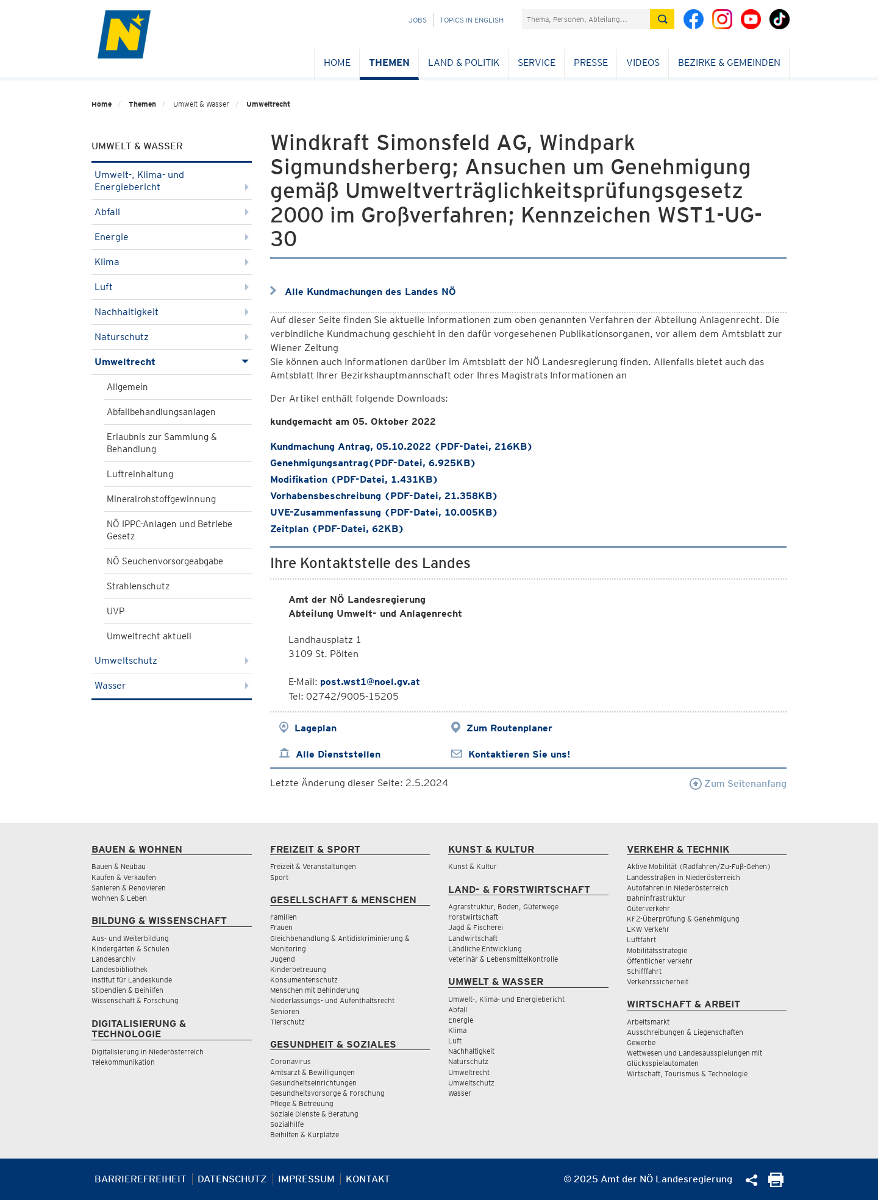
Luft (172, 287)
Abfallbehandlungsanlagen (161, 412)
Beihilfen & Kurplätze (304, 1134)
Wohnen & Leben (119, 898)
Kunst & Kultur (472, 866)
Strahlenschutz (138, 586)
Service (536, 62)
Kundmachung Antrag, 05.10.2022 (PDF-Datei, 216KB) (401, 446)
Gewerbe (641, 1042)
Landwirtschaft (473, 938)
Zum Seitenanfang (738, 783)
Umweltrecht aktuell (149, 636)
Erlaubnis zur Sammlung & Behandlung (162, 443)
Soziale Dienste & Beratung (314, 1113)
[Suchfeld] (586, 19)
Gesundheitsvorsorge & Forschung (327, 1093)
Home (337, 62)
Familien (283, 916)
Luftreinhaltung (140, 474)
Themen (389, 62)
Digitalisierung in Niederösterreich (147, 1051)
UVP (115, 611)
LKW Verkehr (648, 929)
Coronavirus (290, 1061)
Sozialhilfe (287, 1124)
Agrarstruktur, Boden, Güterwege (503, 906)
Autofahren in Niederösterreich (678, 887)
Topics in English (472, 19)
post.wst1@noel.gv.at (370, 681)
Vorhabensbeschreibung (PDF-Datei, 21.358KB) (384, 496)
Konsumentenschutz (304, 979)
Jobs (418, 19)
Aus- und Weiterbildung (130, 938)
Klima (172, 262)
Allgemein (127, 387)
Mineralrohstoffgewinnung (161, 499)
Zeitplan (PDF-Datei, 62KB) (337, 528)
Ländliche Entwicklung (485, 948)
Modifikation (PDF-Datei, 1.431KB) (354, 479)
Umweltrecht (268, 103)
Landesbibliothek (119, 969)
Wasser (172, 685)
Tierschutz (287, 1021)
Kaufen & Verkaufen (123, 877)
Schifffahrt (644, 971)
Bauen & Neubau (118, 866)
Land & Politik (463, 62)
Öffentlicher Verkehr (660, 960)
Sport (279, 877)
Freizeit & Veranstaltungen (313, 866)
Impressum (306, 1179)
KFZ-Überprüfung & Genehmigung (683, 918)
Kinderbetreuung (298, 969)
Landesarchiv (113, 959)
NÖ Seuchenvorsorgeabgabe (165, 561)
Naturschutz (172, 337)
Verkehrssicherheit (657, 981)
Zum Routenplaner (509, 728)
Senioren (284, 1011)
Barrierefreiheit (141, 1179)
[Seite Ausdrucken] (776, 1184)
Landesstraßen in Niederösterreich (683, 877)
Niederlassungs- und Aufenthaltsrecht (332, 1000)
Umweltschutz (172, 660)
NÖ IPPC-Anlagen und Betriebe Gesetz (169, 530)
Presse (591, 62)
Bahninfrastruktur (656, 898)
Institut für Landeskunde (131, 979)
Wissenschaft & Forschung (135, 1000)
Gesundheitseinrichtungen (313, 1082)
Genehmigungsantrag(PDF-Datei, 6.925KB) (373, 463)
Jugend (282, 959)
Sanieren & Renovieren (128, 887)
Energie (172, 237)
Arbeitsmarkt (648, 1021)
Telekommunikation (123, 1062)
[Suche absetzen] (662, 19)
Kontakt (368, 1179)
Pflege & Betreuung (302, 1103)
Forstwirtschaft (473, 916)
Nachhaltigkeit (172, 312)
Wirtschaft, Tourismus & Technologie (687, 1073)
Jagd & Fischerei (475, 927)
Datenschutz (232, 1179)
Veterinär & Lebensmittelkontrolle (503, 959)
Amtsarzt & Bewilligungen (312, 1072)
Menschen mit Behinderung (315, 990)
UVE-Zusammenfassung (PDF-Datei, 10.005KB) (384, 512)
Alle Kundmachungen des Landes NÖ (370, 291)
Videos (643, 62)
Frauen (281, 927)
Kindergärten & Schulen (130, 948)
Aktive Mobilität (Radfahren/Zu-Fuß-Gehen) (699, 866)
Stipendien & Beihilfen (127, 990)
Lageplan (315, 728)
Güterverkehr (648, 908)
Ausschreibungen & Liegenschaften (685, 1032)
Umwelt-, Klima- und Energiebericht (172, 181)
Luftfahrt (641, 939)
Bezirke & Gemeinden (729, 62)
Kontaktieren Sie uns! (519, 754)
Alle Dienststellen (338, 754)
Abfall (172, 212)
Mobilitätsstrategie (657, 950)
